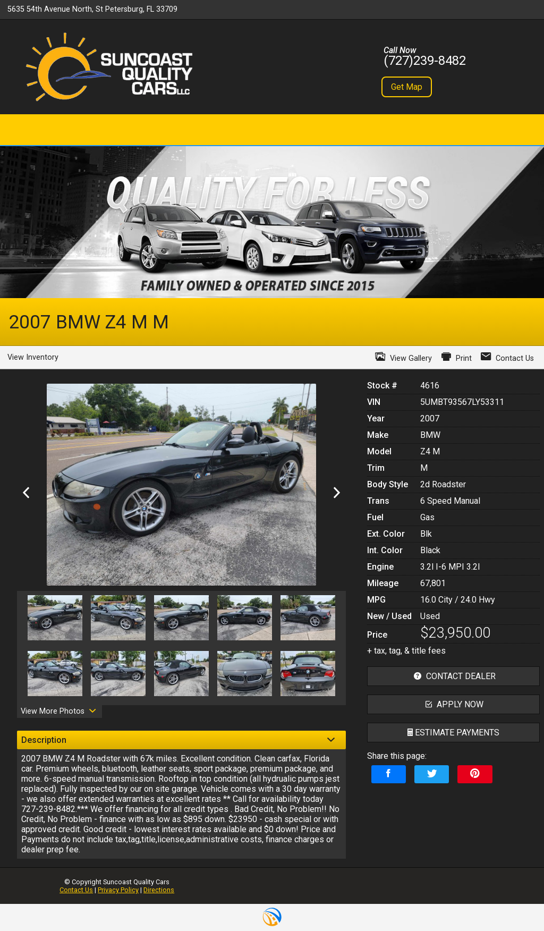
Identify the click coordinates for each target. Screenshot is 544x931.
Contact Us (76, 890)
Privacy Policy (118, 890)
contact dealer (453, 676)
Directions (158, 890)
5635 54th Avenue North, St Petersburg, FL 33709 (92, 9)
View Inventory (32, 357)
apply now (453, 704)
